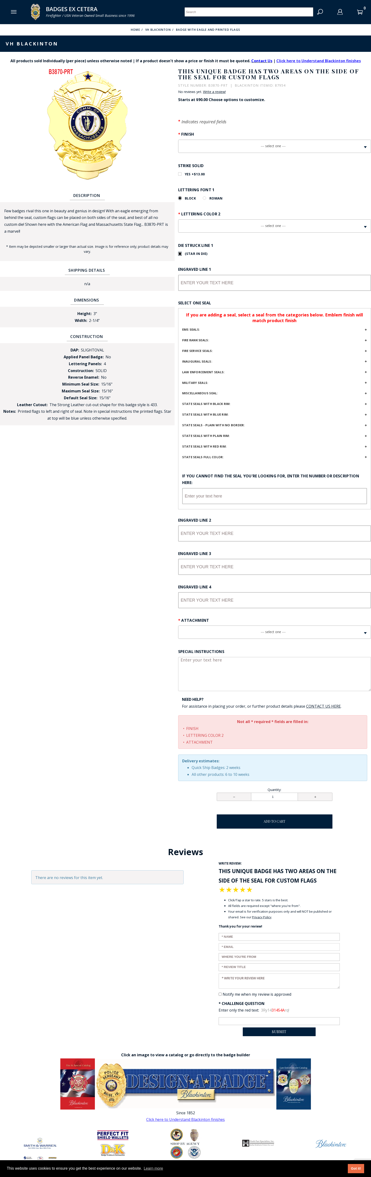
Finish (187, 134)
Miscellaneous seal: (200, 393)
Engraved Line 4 (194, 587)
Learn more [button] (153, 1168)
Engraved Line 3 (194, 553)
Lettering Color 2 (200, 214)
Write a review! (214, 91)
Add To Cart (274, 821)
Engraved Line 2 (194, 520)
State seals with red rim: (204, 446)
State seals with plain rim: (206, 436)
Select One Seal (194, 303)
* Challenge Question (242, 1003)
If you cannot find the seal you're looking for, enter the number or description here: (270, 479)
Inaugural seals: (197, 361)
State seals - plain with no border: (213, 425)
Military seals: (195, 383)
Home (135, 30)
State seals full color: (203, 457)
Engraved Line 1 (194, 269)
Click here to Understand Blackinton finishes (318, 60)
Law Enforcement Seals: (203, 372)
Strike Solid (191, 165)
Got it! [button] (356, 1168)
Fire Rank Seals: (195, 340)
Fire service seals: (197, 351)
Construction (86, 336)
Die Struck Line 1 (195, 245)
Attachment (195, 620)
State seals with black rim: (206, 404)
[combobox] (274, 146)
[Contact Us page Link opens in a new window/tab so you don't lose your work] (323, 706)
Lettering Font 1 (196, 189)
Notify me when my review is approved (257, 994)
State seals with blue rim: (205, 414)
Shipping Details (86, 270)
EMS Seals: (191, 329)
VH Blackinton (158, 30)
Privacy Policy (261, 917)
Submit (279, 1031)
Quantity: (274, 789)
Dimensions (86, 300)
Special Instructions (201, 651)
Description (86, 195)
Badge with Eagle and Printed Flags (208, 30)
